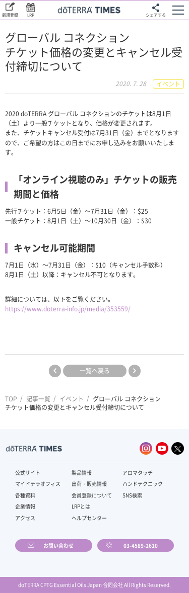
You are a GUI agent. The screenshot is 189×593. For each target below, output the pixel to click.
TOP (11, 398)
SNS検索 (132, 495)
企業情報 (25, 506)
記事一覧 (38, 398)
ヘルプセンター (89, 518)
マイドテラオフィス (37, 483)
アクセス (25, 518)
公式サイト (27, 472)
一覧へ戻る (95, 370)
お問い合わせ (58, 545)
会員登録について (92, 495)
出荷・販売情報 (89, 483)
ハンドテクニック (142, 483)
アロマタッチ (137, 472)
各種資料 (25, 495)
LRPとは (81, 506)
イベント (71, 398)
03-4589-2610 (140, 545)
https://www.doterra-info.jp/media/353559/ (68, 308)
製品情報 (82, 472)
